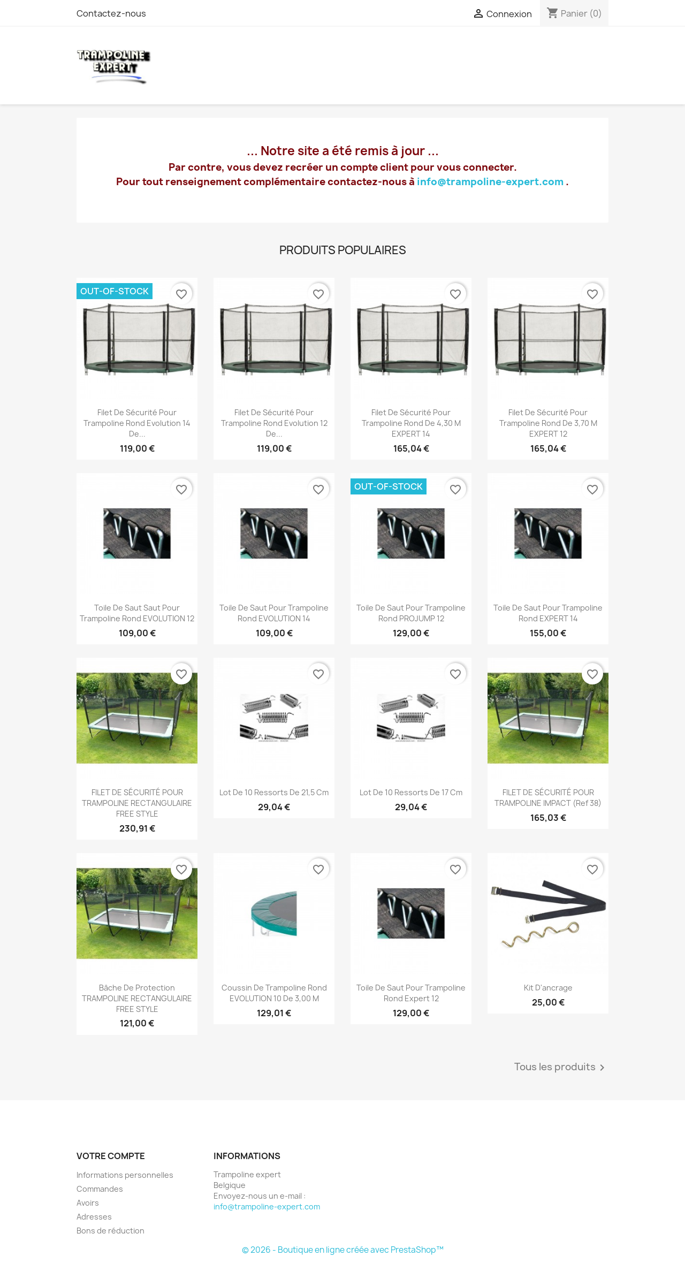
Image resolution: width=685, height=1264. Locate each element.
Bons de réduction (110, 1230)
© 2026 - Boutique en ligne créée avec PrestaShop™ (343, 1249)
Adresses (94, 1217)
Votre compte (111, 1156)
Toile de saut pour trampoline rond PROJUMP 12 (411, 613)
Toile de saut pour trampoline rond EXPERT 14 (548, 613)
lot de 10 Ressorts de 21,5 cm (274, 792)
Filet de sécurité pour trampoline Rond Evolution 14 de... (137, 423)
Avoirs (88, 1203)
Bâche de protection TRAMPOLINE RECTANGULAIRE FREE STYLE (137, 998)
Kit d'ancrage (548, 988)
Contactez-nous (111, 13)
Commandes (100, 1189)
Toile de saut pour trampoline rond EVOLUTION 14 (274, 613)
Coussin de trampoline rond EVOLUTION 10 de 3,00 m (274, 993)
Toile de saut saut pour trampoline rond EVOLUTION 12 (137, 613)
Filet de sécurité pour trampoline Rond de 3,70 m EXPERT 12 (548, 423)
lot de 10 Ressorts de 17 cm (411, 792)
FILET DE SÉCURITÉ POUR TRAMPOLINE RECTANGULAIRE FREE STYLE (137, 803)
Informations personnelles (125, 1175)
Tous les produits (561, 1067)
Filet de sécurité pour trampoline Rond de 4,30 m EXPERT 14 (411, 423)
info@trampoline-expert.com (490, 181)
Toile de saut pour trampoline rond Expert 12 (411, 993)
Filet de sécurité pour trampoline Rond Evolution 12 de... (274, 423)
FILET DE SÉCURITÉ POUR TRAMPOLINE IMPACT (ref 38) (548, 797)
